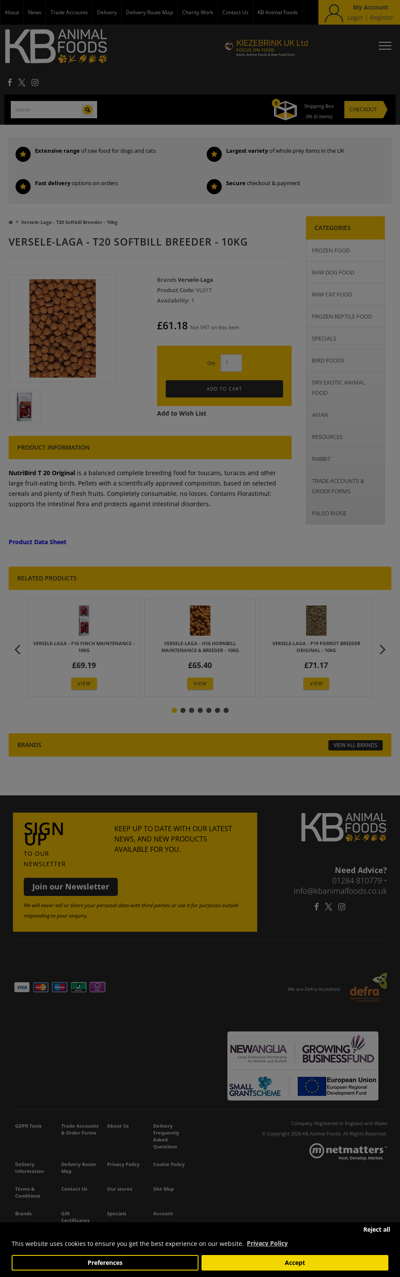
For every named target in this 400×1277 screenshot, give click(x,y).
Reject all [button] (376, 1229)
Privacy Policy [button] (267, 1243)
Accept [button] (295, 1263)
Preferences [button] (105, 1263)
